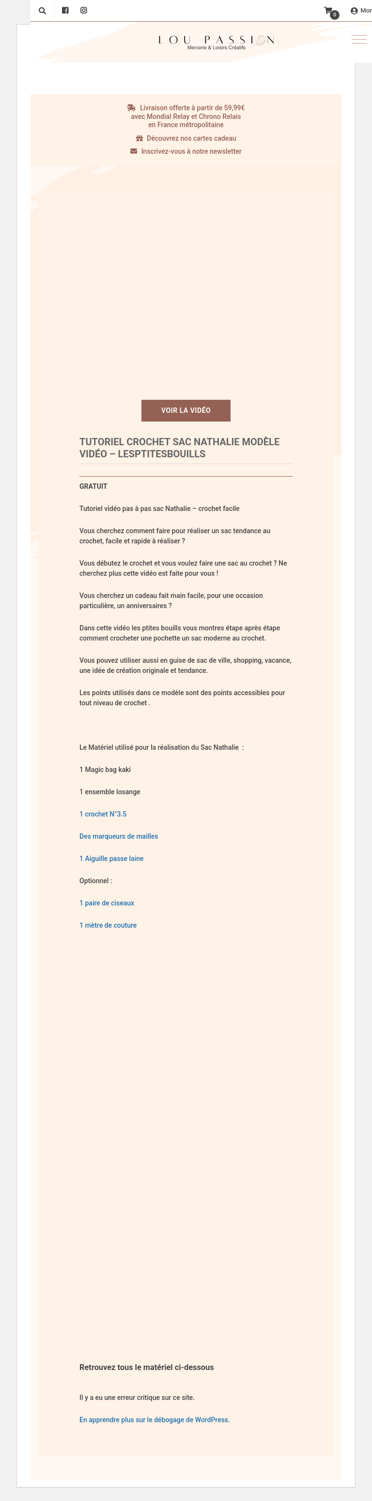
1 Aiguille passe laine (111, 858)
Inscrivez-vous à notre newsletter (186, 151)
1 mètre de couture (109, 925)
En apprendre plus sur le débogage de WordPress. (154, 1420)
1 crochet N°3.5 (102, 814)
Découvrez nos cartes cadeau (186, 138)
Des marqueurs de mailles (118, 836)
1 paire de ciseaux (106, 903)
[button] (359, 39)
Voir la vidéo (186, 410)
